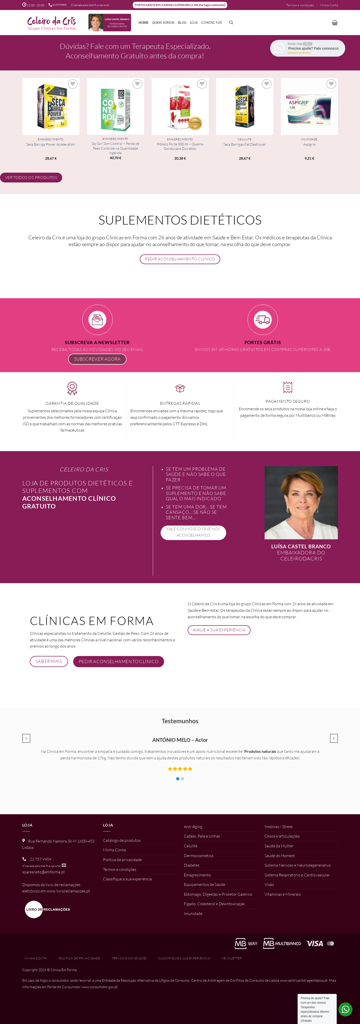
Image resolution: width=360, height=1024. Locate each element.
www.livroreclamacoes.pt (68, 890)
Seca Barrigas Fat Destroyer (244, 144)
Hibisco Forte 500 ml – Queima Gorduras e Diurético (180, 146)
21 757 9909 (40, 859)
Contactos (211, 23)
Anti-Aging (193, 826)
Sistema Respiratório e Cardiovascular (297, 874)
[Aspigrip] (309, 106)
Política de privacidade (122, 859)
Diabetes (191, 865)
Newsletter (231, 958)
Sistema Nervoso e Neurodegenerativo (298, 865)
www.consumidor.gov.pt (99, 987)
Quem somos (163, 23)
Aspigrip (309, 144)
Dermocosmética (198, 855)
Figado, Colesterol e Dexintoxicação (214, 903)
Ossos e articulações (282, 836)
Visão (269, 884)
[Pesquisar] (231, 22)
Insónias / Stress (279, 826)
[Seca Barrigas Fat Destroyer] (244, 106)
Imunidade (193, 913)
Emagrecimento (197, 874)
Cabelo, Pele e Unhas (202, 836)
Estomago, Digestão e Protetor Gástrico (218, 894)
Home (144, 23)
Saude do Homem (280, 855)
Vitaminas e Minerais (283, 894)
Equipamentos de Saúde (204, 884)
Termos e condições (300, 5)
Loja (194, 23)
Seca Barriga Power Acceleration (50, 144)
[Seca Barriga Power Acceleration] (50, 106)
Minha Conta (329, 5)
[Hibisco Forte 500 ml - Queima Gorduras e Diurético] (180, 106)
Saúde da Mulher (279, 845)
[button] (335, 22)
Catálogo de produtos (122, 840)
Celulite (190, 845)
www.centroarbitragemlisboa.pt (303, 980)
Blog (182, 23)
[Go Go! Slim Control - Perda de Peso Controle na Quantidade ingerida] (115, 106)
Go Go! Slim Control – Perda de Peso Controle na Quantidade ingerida (115, 148)
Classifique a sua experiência (127, 878)
